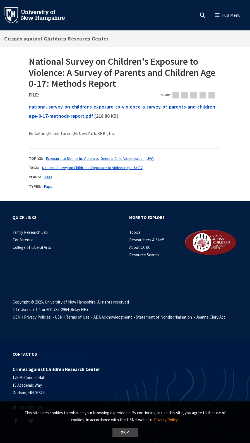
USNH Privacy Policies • (34, 317)
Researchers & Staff (146, 239)
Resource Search (144, 254)
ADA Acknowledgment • (114, 317)
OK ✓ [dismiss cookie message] (125, 432)
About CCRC (140, 247)
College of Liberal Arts (32, 247)
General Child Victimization (122, 158)
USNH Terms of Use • (74, 317)
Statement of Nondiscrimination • (166, 317)
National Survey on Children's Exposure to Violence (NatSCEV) (92, 167)
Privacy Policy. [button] (166, 419)
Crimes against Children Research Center (56, 38)
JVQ (150, 158)
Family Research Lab (30, 232)
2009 (48, 176)
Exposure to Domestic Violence (72, 158)
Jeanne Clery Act (210, 317)
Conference (23, 239)
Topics (135, 232)
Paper (49, 186)
